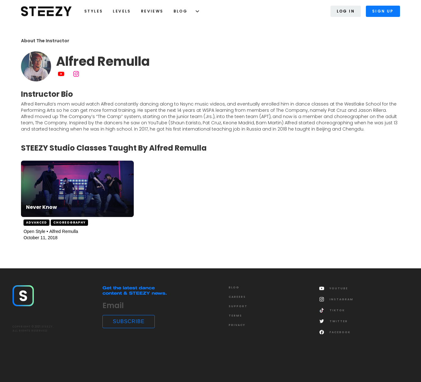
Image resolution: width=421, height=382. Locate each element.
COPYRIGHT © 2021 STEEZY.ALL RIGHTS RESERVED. (33, 329)
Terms (235, 315)
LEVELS (122, 11)
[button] (184, 11)
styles (93, 11)
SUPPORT (238, 306)
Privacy (237, 325)
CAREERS (237, 297)
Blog (181, 11)
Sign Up (383, 11)
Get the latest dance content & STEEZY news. (134, 290)
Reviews (152, 11)
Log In (346, 11)
